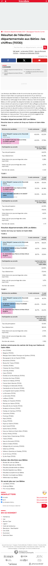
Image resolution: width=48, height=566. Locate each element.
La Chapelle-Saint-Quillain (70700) (13, 391)
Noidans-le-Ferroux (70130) (11, 408)
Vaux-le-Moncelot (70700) (11, 441)
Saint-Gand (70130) (9, 426)
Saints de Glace (8, 535)
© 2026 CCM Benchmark (33, 548)
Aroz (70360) (7, 350)
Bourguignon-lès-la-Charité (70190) (14, 358)
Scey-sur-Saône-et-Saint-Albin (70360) (15, 431)
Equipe (15, 545)
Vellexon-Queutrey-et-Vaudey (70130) (15, 451)
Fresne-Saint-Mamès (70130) (12, 383)
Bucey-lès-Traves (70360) (11, 363)
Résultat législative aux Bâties (12, 470)
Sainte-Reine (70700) (9, 429)
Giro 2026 (6, 530)
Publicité (30, 545)
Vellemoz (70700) (8, 449)
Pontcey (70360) (8, 416)
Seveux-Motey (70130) (10, 433)
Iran (4, 519)
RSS (4, 546)
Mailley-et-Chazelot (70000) (12, 401)
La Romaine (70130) (9, 393)
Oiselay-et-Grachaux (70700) (12, 411)
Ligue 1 (5, 524)
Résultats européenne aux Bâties (13, 472)
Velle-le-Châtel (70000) (10, 444)
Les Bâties (28, 71)
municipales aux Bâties (36, 112)
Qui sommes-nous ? (7, 545)
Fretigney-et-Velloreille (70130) (29, 53)
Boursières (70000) (9, 360)
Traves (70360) (7, 439)
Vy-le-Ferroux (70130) (9, 454)
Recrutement (10, 546)
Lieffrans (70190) (8, 398)
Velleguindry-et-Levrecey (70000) (13, 446)
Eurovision (6, 533)
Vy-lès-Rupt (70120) (9, 456)
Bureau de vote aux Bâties (11, 462)
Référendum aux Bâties (10, 477)
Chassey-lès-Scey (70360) (11, 368)
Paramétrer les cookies (32, 546)
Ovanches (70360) (8, 413)
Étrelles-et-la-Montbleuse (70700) (14, 376)
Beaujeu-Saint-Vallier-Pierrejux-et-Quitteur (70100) (19, 355)
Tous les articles (42, 545)
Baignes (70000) (8, 353)
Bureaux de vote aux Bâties (32, 69)
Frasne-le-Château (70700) (11, 381)
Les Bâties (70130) (8, 484)
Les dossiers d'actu (7, 502)
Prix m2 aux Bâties (9, 489)
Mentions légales (12, 548)
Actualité (4, 497)
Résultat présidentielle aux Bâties (13, 467)
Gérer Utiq (42, 546)
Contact (35, 545)
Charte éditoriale (22, 545)
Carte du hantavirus (9, 526)
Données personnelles (20, 546)
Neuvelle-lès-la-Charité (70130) (12, 406)
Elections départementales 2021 (14, 32)
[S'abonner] (24, 506)
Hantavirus (6, 517)
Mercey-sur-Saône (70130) (11, 403)
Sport (3, 500)
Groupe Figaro (21, 548)
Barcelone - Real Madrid (10, 528)
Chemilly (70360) (8, 371)
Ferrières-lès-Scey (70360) (11, 378)
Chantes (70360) (8, 365)
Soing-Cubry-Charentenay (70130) (13, 436)
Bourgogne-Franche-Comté (36, 32)
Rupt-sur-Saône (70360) (10, 423)
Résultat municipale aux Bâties (12, 475)
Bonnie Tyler (7, 521)
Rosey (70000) (7, 421)
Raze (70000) (7, 418)
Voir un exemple (42, 497)
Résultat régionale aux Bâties (12, 465)
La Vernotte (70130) (27, 51)
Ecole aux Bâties (8, 486)
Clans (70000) (7, 373)
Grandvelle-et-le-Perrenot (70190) (13, 388)
